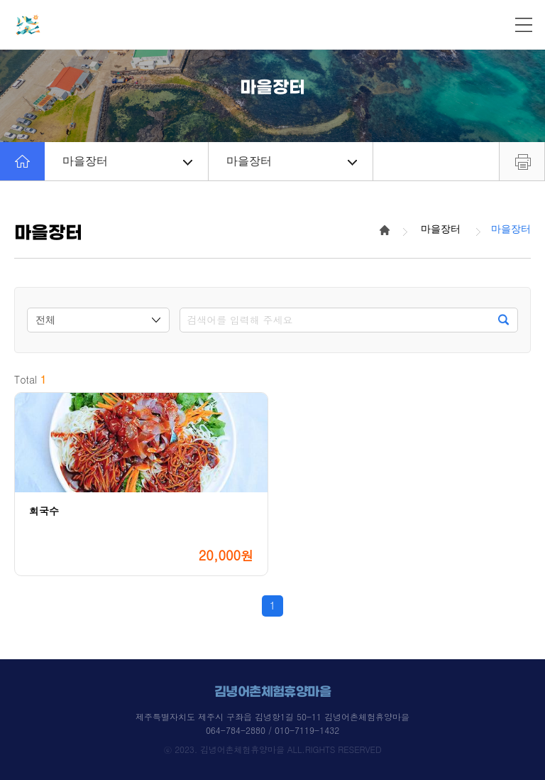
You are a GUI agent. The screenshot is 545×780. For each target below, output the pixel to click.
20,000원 (226, 555)
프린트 (522, 161)
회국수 (44, 511)
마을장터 (127, 161)
